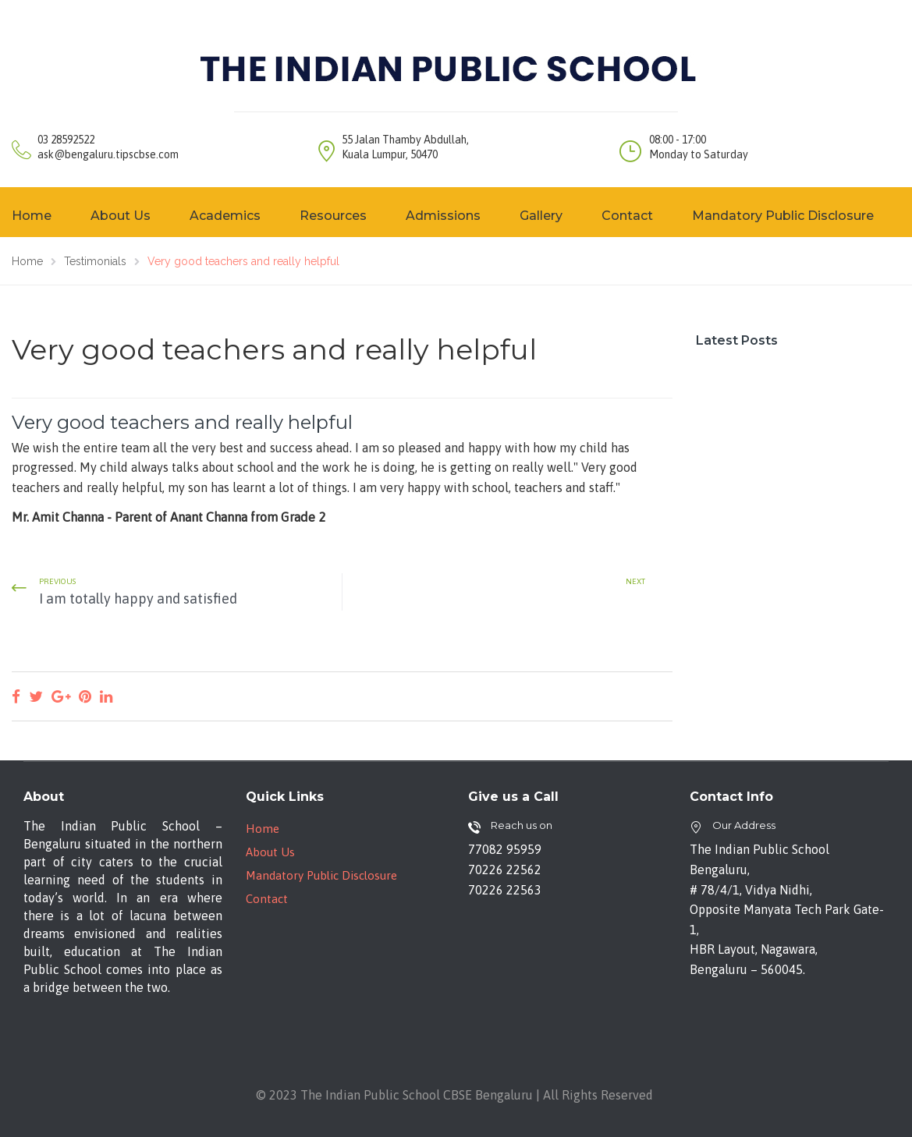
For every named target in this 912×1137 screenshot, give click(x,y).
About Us (120, 215)
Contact (627, 215)
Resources (333, 215)
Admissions (443, 215)
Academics (225, 215)
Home (262, 828)
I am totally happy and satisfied (138, 598)
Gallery (541, 215)
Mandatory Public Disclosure (783, 215)
